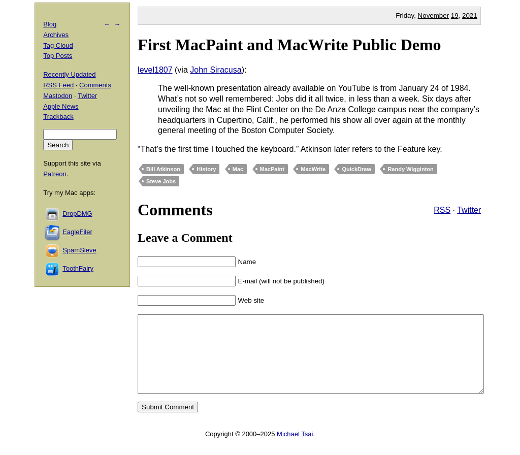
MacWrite (313, 169)
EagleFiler (77, 232)
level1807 (155, 70)
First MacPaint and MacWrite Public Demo (289, 45)
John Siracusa (215, 70)
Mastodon (57, 96)
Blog (49, 24)
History (206, 169)
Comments (95, 85)
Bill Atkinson (163, 169)
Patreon (55, 174)
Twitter (469, 210)
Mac (238, 169)
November (433, 15)
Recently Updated (69, 74)
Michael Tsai (295, 449)
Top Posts (57, 55)
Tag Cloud (58, 45)
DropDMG (77, 213)
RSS (442, 210)
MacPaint (272, 169)
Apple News (60, 106)
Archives (56, 35)
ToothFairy (77, 268)
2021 (469, 15)
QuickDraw (356, 169)
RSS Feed (58, 85)
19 (455, 15)
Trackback (58, 116)
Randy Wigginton (410, 169)
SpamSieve (79, 250)
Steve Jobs (161, 181)
